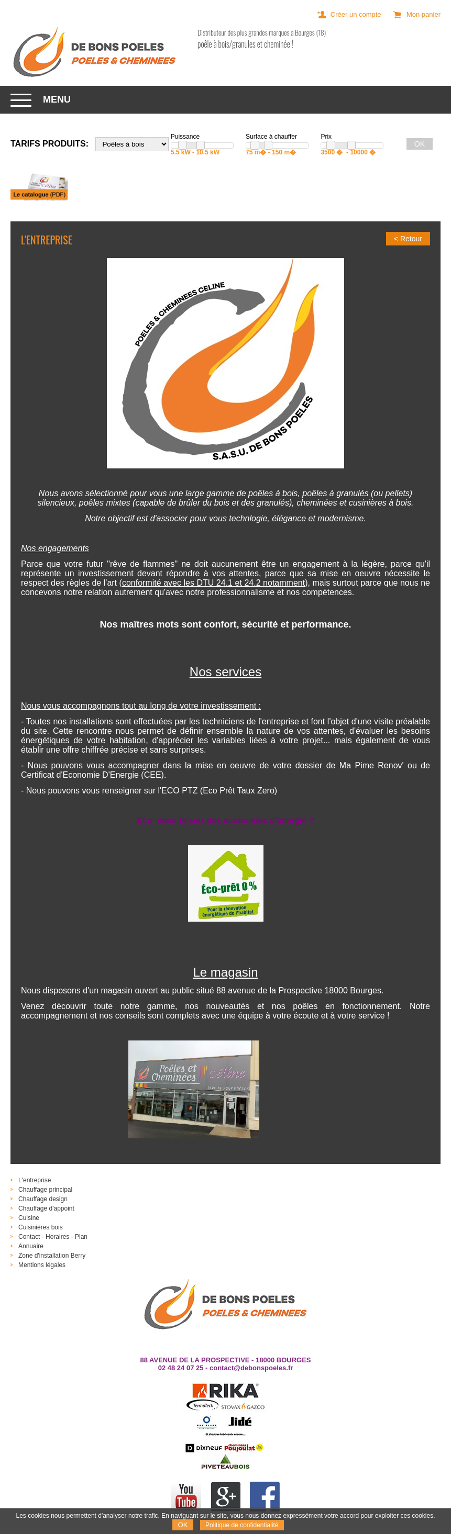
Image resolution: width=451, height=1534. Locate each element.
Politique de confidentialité (241, 1525)
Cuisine (28, 1218)
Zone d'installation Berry (51, 1255)
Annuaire (30, 1246)
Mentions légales (41, 1265)
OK (183, 1525)
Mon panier (423, 14)
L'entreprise (34, 1180)
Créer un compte (356, 14)
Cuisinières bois (40, 1227)
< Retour (408, 238)
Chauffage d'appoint (46, 1208)
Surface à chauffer (271, 136)
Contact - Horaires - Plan (52, 1236)
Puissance (185, 136)
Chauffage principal (45, 1189)
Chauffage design (43, 1199)
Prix (326, 136)
